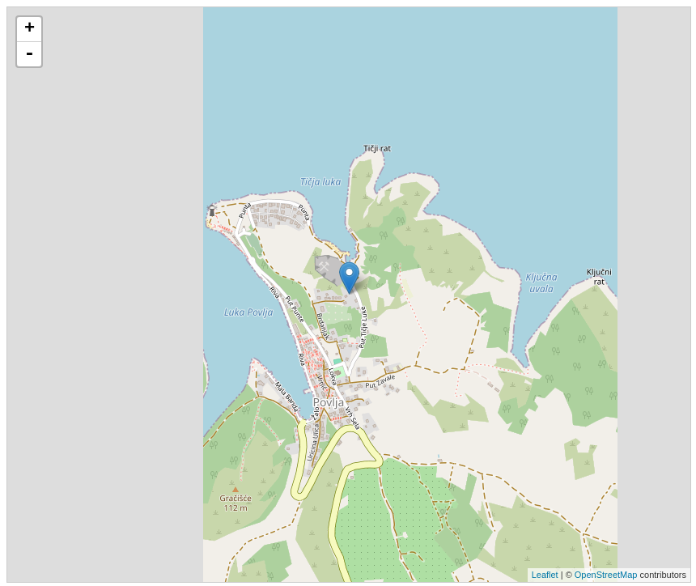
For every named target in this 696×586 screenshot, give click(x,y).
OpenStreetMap (606, 575)
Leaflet (545, 575)
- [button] (29, 54)
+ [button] (29, 29)
